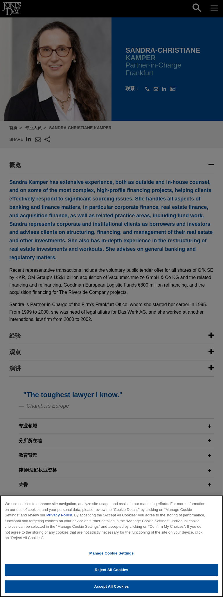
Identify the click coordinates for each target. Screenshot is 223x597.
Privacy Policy (59, 519)
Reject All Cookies (111, 574)
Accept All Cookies (111, 591)
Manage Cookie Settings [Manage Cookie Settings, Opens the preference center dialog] (111, 557)
